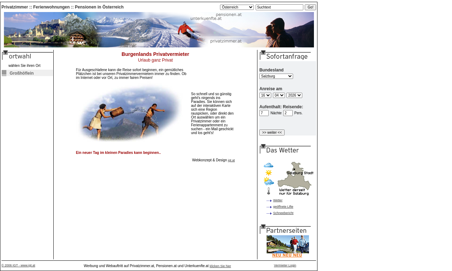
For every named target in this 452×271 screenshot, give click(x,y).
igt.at (231, 160)
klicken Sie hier (220, 266)
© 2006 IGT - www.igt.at (18, 265)
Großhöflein (17, 73)
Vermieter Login (285, 265)
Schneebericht (283, 213)
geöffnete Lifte (283, 206)
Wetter (277, 200)
